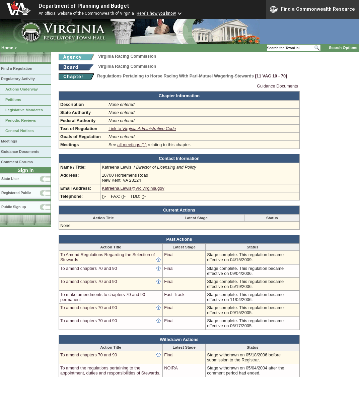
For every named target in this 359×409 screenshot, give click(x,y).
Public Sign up (13, 207)
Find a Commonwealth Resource (312, 9)
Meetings (9, 141)
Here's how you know (156, 13)
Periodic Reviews (20, 120)
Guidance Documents (20, 152)
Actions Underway (21, 89)
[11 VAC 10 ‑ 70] (271, 75)
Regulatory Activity (18, 79)
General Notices (19, 131)
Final (168, 254)
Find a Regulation (16, 68)
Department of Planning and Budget (84, 6)
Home (7, 47)
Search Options (343, 48)
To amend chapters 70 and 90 (88, 268)
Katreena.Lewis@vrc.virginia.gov (133, 188)
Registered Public (16, 193)
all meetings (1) (131, 144)
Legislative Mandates (24, 110)
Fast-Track (174, 294)
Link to (142, 128)
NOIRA (171, 367)
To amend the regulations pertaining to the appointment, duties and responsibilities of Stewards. (110, 370)
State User (10, 179)
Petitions (13, 100)
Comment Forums (17, 162)
